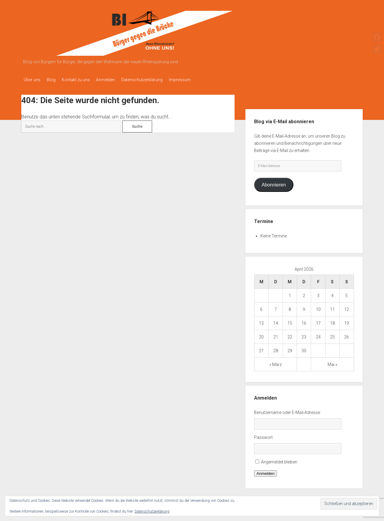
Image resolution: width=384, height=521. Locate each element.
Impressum (194, 79)
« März (275, 362)
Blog (54, 79)
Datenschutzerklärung (153, 79)
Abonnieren (274, 183)
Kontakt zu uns (81, 79)
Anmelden (113, 79)
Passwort (263, 435)
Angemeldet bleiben (279, 460)
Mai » (332, 362)
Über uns (32, 79)
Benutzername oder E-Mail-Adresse (287, 410)
